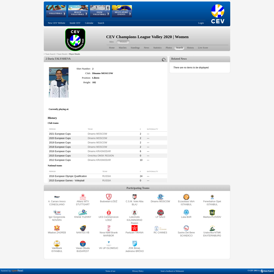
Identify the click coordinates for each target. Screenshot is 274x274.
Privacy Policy (138, 271)
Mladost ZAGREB (57, 232)
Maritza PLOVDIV (212, 217)
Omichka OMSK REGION (101, 155)
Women (123, 41)
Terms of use (110, 271)
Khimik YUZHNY (82, 217)
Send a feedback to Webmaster (172, 271)
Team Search (50, 54)
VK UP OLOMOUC (108, 248)
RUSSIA (106, 176)
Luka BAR (186, 217)
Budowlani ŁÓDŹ (108, 201)
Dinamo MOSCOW (97, 134)
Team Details (62, 54)
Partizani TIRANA (134, 232)
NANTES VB (82, 232)
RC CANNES (160, 232)
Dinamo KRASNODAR (99, 151)
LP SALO (160, 217)
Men (111, 41)
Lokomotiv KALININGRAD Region (134, 220)
